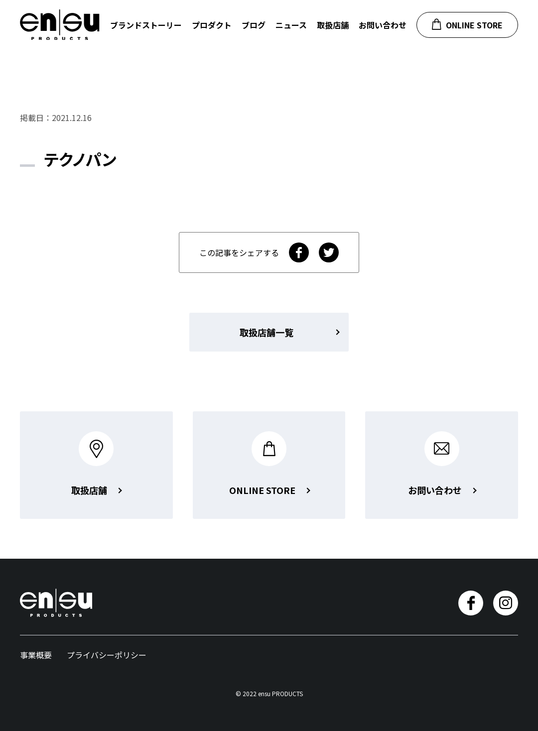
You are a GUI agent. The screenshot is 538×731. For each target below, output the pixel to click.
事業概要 (36, 655)
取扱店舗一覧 (266, 332)
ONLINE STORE (467, 24)
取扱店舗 (333, 25)
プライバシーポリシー (106, 655)
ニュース (291, 25)
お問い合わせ (382, 25)
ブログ (254, 25)
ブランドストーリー (146, 25)
